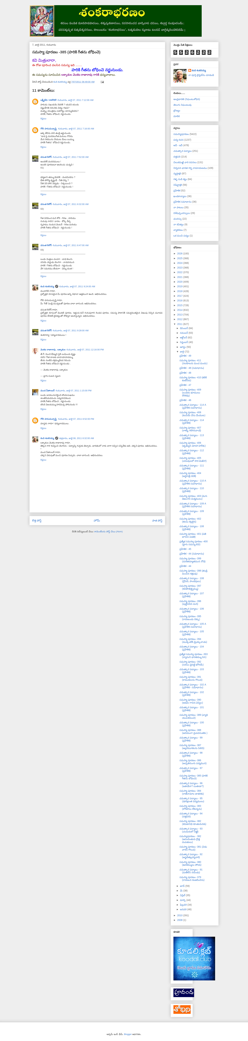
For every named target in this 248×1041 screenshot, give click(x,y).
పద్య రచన (178, 139)
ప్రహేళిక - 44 (185, 566)
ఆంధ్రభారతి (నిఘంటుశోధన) (186, 99)
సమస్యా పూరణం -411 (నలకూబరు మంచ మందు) (193, 362)
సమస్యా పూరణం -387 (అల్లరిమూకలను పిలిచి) (191, 746)
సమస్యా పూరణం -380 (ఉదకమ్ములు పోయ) (190, 863)
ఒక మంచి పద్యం (181, 235)
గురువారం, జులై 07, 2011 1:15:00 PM (74, 390)
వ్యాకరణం (178, 230)
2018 (180, 291)
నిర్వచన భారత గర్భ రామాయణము (190, 168)
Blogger (128, 1034)
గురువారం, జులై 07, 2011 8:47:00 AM (71, 245)
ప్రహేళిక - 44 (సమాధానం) (191, 553)
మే (181, 890)
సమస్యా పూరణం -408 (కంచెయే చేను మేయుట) (192, 414)
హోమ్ (97, 520)
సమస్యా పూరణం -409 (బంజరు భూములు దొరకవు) (190, 392)
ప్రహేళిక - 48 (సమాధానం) (191, 368)
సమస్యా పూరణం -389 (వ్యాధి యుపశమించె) (193, 716)
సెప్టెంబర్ (184, 342)
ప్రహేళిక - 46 (185, 400)
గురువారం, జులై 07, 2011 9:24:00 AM (77, 286)
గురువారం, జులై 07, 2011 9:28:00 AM (71, 330)
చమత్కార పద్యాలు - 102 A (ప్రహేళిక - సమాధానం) (192, 686)
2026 (180, 253)
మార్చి (183, 900)
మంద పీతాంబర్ (47, 390)
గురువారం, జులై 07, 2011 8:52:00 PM (76, 419)
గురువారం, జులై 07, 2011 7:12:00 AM (76, 100)
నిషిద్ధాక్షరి (177, 184)
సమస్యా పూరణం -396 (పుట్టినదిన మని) (190, 602)
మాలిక (176, 116)
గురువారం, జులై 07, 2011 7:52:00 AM (71, 157)
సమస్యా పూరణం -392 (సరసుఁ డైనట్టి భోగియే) (191, 663)
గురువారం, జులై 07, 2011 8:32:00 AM (71, 204)
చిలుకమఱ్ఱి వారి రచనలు (185, 162)
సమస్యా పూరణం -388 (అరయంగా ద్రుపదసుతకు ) (193, 731)
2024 (180, 263)
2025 (180, 258)
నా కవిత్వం (178, 224)
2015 (180, 305)
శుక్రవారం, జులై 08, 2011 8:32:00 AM (76, 438)
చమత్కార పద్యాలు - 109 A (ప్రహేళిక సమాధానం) (192, 505)
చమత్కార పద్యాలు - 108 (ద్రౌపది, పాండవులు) (191, 580)
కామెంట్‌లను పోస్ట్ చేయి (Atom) (108, 531)
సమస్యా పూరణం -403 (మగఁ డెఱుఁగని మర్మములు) (193, 497)
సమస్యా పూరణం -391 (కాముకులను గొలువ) (190, 678)
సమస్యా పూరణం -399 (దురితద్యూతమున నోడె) (192, 560)
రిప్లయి (43, 118)
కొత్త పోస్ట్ (37, 520)
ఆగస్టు (183, 347)
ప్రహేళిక (176, 190)
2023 (180, 267)
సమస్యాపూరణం (181, 134)
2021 (180, 277)
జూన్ (182, 886)
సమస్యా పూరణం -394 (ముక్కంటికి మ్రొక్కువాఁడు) (193, 640)
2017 (180, 295)
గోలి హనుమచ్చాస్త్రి (48, 128)
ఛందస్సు (177, 218)
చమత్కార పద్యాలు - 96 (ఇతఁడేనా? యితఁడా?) (191, 785)
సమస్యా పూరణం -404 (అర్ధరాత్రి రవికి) (190, 474)
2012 (180, 319)
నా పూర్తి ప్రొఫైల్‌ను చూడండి (201, 75)
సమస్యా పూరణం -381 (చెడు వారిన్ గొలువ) (193, 848)
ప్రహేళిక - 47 (185, 385)
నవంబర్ (184, 332)
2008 (180, 920)
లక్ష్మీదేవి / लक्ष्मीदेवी (48, 100)
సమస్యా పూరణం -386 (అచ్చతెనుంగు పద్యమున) (192, 762)
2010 (180, 915)
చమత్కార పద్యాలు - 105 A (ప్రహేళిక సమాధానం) (192, 625)
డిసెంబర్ (184, 328)
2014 (180, 310)
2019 (180, 286)
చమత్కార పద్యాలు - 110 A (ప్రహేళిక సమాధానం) (192, 482)
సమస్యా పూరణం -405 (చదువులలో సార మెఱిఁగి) (192, 459)
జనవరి (183, 909)
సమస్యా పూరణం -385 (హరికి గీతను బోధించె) (193, 777)
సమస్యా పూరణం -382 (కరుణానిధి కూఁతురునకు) (192, 822)
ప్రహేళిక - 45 (185, 549)
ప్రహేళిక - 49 (185, 355)
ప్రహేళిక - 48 (185, 372)
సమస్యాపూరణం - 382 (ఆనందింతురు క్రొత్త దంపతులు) (190, 839)
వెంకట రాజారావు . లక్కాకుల (52, 349)
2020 (180, 281)
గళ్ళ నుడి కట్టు (180, 179)
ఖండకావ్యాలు (180, 196)
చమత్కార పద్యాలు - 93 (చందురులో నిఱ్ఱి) (191, 830)
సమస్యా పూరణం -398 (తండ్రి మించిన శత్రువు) (193, 572)
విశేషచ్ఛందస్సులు (181, 213)
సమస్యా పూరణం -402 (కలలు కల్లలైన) (190, 520)
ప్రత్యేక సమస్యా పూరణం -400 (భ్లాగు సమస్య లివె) (193, 543)
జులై (182, 351)
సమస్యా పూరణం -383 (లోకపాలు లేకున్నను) (190, 807)
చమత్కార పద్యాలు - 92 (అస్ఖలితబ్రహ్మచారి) (191, 856)
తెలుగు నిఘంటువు (182, 104)
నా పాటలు (178, 207)
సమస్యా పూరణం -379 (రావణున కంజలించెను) (191, 878)
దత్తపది (176, 156)
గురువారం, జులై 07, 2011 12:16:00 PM (85, 349)
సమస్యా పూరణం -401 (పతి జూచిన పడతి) (192, 535)
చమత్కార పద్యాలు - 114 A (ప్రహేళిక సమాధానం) (192, 406)
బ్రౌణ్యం (176, 110)
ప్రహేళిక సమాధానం (182, 201)
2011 (180, 324)
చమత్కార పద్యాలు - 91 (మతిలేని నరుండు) (191, 871)
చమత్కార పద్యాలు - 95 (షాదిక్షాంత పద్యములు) (191, 800)
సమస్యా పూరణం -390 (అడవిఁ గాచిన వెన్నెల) (191, 701)
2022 (180, 272)
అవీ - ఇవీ (178, 145)
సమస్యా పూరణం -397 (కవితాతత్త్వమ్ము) (190, 587)
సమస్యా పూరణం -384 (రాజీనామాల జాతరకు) (191, 792)
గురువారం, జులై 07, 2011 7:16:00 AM (76, 128)
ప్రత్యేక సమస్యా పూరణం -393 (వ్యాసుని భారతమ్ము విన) (193, 655)
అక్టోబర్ (184, 337)
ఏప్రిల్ (183, 895)
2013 (180, 314)
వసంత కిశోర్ (46, 157)
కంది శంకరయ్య (47, 286)
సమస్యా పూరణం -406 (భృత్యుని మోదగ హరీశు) (192, 444)
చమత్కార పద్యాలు (182, 151)
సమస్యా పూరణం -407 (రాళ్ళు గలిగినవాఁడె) (190, 429)
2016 (180, 300)
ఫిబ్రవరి (183, 904)
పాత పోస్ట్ (157, 520)
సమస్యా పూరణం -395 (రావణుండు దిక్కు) (190, 618)
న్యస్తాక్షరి (177, 173)
